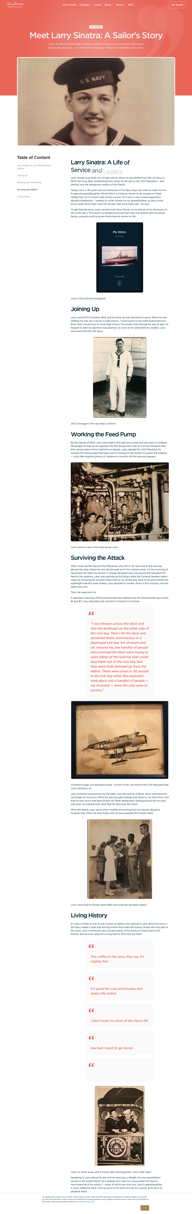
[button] (85, 5)
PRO (130, 5)
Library (97, 5)
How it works (70, 5)
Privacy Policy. (89, 1202)
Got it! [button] (145, 1208)
